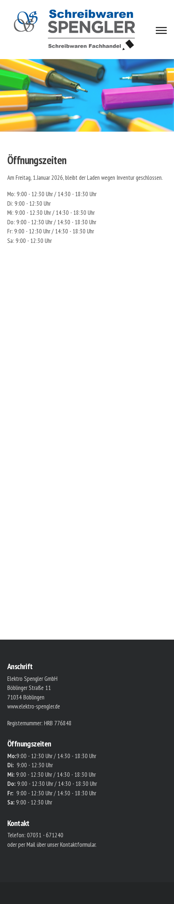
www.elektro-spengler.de (33, 706)
